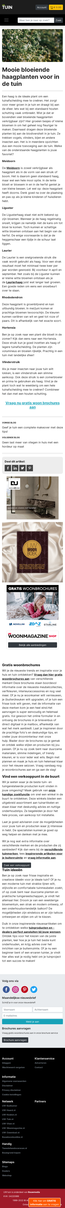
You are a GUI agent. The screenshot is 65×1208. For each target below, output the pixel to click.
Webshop (7, 1175)
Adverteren (40, 1063)
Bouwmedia (34, 1192)
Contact (39, 1067)
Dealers (6, 1171)
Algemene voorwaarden (14, 1081)
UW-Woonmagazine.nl (13, 1128)
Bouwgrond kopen (11, 1152)
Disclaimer (7, 1085)
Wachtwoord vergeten (13, 1067)
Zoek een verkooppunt (16, 865)
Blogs (5, 1166)
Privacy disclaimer (11, 1090)
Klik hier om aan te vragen (44, 1202)
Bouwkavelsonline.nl (12, 1137)
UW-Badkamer (9, 1105)
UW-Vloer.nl (8, 1123)
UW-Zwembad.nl (10, 1132)
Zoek (58, 20)
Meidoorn (13, 168)
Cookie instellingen (11, 1094)
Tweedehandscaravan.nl (14, 1148)
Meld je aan (32, 1021)
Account (41, 7)
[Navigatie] (6, 20)
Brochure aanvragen (15, 1040)
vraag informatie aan (42, 857)
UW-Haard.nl (8, 1110)
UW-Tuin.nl (7, 1119)
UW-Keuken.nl (9, 1114)
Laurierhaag (14, 282)
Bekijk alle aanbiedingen (32, 644)
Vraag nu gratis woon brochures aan (33, 405)
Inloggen (6, 1063)
